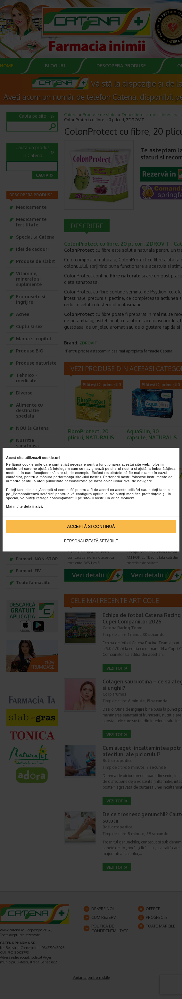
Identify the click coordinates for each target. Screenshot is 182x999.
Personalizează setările (91, 541)
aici (39, 507)
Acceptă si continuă (91, 526)
